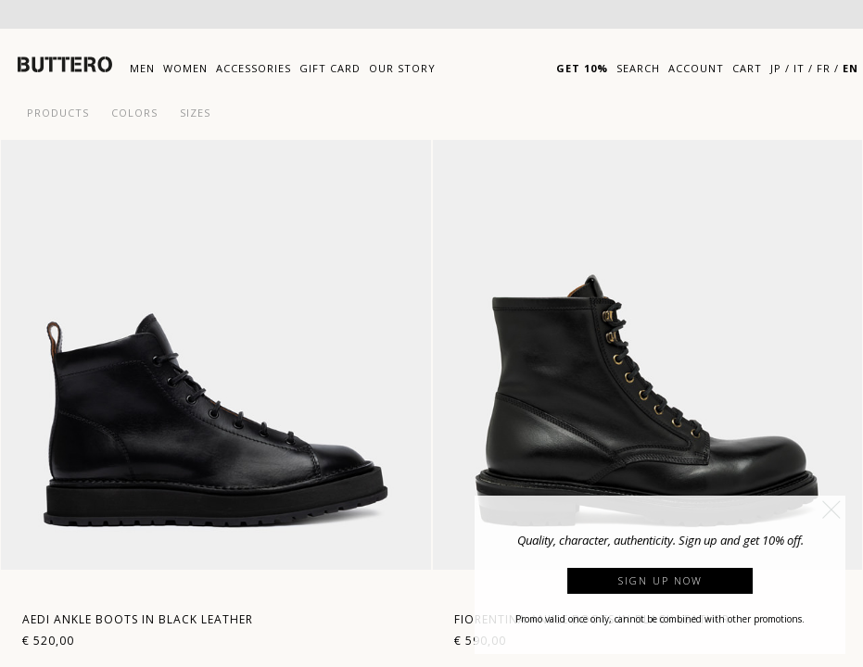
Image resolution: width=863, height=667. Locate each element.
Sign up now (660, 580)
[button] (831, 509)
